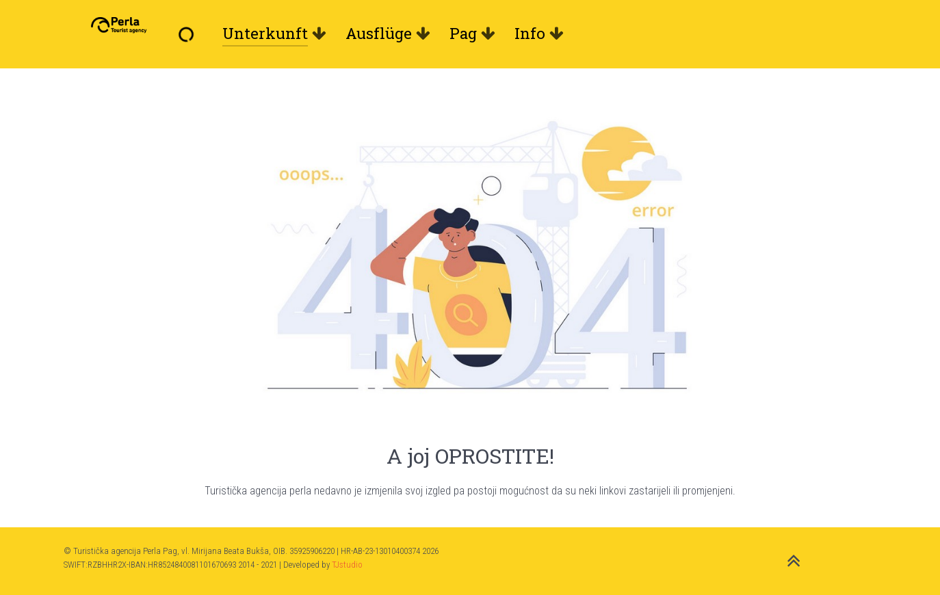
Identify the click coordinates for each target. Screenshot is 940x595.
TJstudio (347, 564)
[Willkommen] (189, 33)
